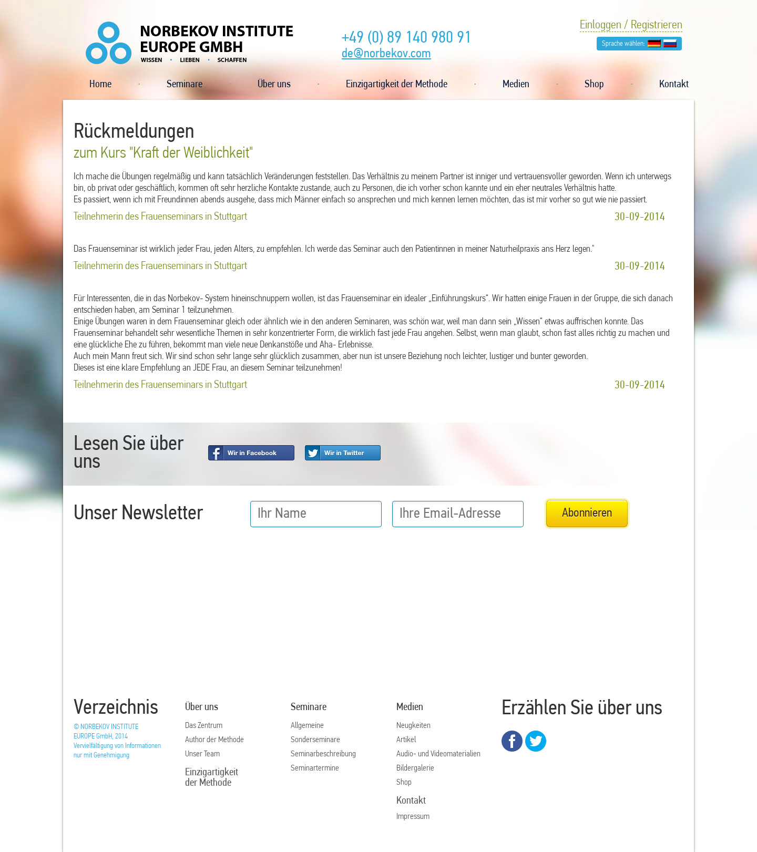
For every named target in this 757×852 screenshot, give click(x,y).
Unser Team (202, 754)
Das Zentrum (203, 726)
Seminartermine (315, 768)
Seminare (184, 84)
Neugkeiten (413, 726)
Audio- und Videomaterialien (438, 754)
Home (100, 84)
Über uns (274, 84)
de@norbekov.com (386, 53)
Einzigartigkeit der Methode (396, 84)
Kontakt (674, 84)
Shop (594, 84)
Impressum (412, 817)
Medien (516, 84)
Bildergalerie (415, 768)
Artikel (406, 740)
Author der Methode (214, 740)
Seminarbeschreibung (323, 754)
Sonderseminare (315, 740)
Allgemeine (307, 726)
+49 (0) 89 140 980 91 (407, 38)
